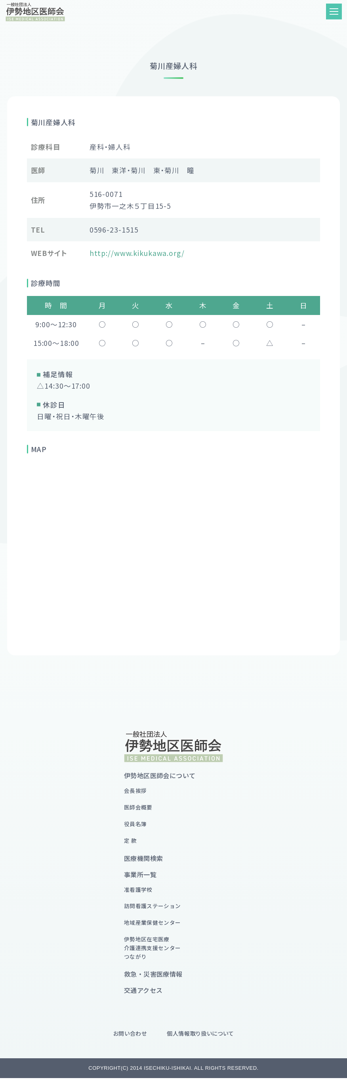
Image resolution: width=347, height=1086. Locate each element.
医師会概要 (139, 808)
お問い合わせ (130, 1041)
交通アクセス (143, 998)
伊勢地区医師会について (159, 775)
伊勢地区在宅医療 (154, 955)
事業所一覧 (140, 877)
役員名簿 (136, 826)
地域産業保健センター (154, 928)
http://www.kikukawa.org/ (137, 253)
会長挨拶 (136, 791)
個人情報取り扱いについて (200, 1041)
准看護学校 (139, 893)
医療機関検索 (143, 861)
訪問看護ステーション (154, 910)
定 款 (130, 843)
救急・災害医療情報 (153, 982)
